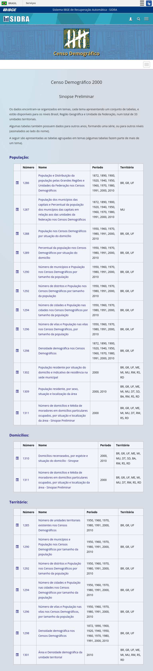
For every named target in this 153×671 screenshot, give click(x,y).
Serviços (31, 3)
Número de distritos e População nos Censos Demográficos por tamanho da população (62, 291)
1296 (26, 329)
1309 (26, 391)
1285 (26, 525)
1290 (26, 272)
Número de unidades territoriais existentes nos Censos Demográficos (59, 525)
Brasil (8, 3)
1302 (26, 372)
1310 (26, 458)
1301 (26, 655)
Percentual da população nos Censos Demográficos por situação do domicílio (62, 253)
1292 (26, 291)
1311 (26, 413)
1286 (26, 183)
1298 (26, 351)
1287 (26, 209)
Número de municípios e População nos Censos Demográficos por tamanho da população (61, 272)
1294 (26, 310)
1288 (26, 233)
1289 (26, 253)
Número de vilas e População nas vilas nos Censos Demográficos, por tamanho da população (63, 329)
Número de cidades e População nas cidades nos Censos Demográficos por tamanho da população (63, 310)
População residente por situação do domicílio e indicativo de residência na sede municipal (63, 372)
